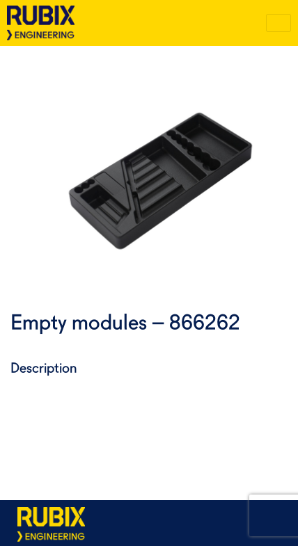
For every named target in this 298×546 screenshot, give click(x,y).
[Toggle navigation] (278, 23)
